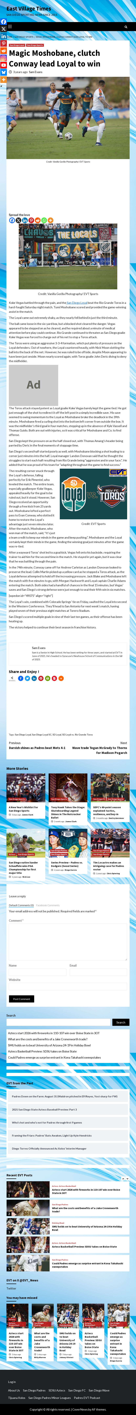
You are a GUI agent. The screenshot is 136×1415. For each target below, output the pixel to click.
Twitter (11, 1288)
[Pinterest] (31, 220)
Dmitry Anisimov (116, 818)
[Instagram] (3, 58)
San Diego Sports (35, 45)
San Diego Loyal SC (42, 734)
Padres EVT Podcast (87, 1398)
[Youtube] (3, 65)
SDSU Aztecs (57, 1390)
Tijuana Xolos (16, 1398)
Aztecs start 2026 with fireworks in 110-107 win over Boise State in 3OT (54, 1033)
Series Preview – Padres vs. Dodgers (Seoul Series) (67, 864)
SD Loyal (57, 734)
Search (11, 1015)
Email (73, 965)
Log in (12, 1382)
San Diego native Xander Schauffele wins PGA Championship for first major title (23, 867)
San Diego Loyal (17, 45)
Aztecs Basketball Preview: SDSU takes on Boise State (42, 1051)
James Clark (27, 814)
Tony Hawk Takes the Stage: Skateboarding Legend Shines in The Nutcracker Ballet (68, 812)
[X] (18, 220)
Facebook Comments (48, 905)
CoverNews (80, 1409)
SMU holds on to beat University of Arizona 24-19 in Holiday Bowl (49, 1045)
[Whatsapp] (44, 220)
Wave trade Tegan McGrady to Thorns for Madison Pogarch (97, 747)
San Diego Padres (59, 850)
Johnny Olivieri (66, 1357)
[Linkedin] (25, 220)
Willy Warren (40, 1357)
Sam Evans (35, 72)
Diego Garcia (71, 870)
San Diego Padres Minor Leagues (49, 1398)
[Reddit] (38, 220)
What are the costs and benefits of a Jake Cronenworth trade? (47, 1039)
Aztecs (12, 854)
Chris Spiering (113, 873)
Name (13, 965)
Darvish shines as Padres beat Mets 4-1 (38, 745)
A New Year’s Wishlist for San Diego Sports (23, 809)
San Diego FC (99, 799)
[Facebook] (12, 220)
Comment (16, 920)
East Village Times (28, 8)
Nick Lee (26, 877)
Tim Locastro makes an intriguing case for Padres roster (108, 866)
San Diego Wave (99, 1390)
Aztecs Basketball (67, 1186)
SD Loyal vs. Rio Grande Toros (77, 734)
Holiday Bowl (58, 1223)
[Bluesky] (3, 72)
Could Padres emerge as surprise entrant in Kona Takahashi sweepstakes (54, 1057)
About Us (14, 1390)
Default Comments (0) (21, 905)
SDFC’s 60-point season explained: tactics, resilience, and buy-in (107, 811)
